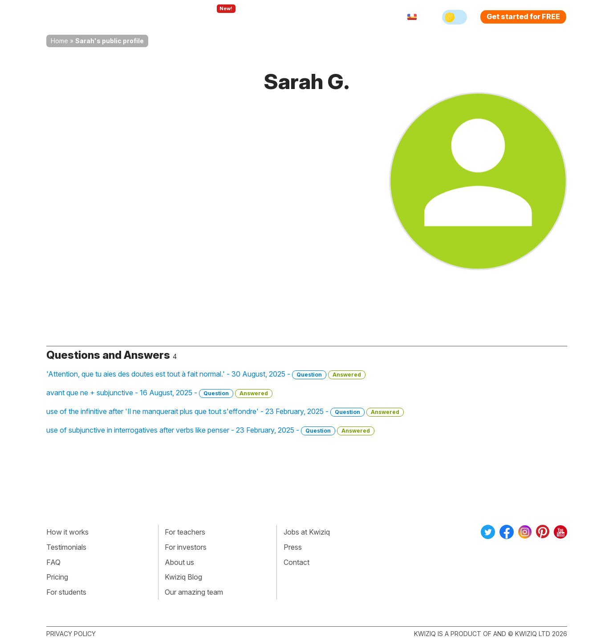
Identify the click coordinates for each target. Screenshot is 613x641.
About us (179, 562)
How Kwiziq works (156, 16)
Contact (296, 562)
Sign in (353, 16)
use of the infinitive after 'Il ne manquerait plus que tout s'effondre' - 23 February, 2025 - (225, 412)
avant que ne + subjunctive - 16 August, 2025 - (159, 393)
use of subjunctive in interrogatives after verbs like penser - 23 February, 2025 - (210, 430)
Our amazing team (194, 592)
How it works (67, 531)
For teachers (269, 16)
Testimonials (66, 547)
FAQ (53, 562)
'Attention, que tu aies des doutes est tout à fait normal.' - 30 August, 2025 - (205, 374)
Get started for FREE (523, 16)
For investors (186, 547)
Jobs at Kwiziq (307, 531)
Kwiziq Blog (183, 576)
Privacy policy (71, 633)
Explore (217, 16)
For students (66, 592)
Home (59, 41)
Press (293, 547)
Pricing (316, 16)
